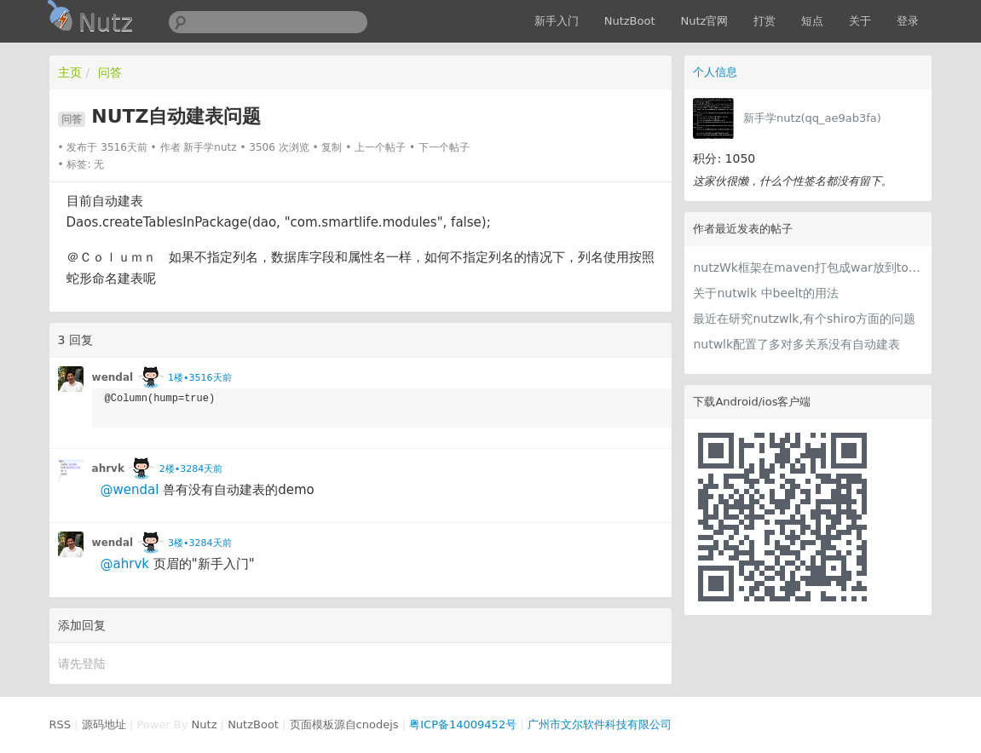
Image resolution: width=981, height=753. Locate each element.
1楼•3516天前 (199, 377)
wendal (113, 377)
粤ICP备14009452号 (462, 724)
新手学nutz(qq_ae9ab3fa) (812, 118)
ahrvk (108, 468)
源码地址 (104, 724)
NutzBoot (629, 20)
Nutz (204, 724)
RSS (60, 724)
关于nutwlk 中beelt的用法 (766, 293)
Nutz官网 (705, 20)
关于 (860, 20)
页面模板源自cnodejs (344, 724)
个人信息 (715, 72)
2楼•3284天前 (190, 468)
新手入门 (556, 20)
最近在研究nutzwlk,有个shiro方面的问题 (804, 318)
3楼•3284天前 (199, 543)
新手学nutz (209, 147)
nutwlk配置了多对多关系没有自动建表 (796, 344)
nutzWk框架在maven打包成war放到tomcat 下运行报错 (808, 267)
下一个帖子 (444, 147)
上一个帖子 (380, 147)
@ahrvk (125, 564)
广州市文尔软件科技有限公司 (600, 724)
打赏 (764, 20)
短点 (812, 20)
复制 (331, 147)
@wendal (130, 489)
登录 (908, 20)
